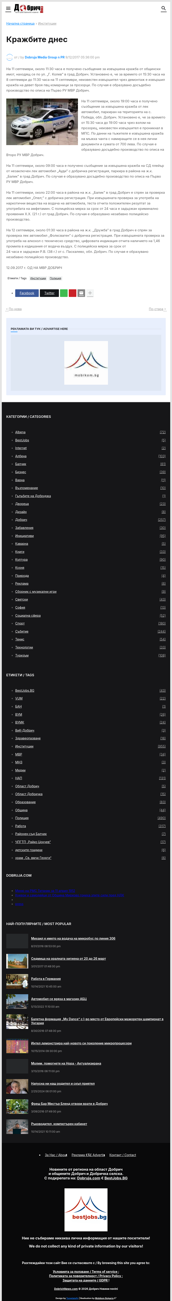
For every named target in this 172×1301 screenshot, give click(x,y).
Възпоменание (90, 488)
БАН (90, 706)
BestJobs (90, 440)
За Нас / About (56, 1155)
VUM (90, 698)
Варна (90, 480)
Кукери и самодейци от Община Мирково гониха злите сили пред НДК (69, 895)
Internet (90, 448)
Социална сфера (90, 615)
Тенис (90, 639)
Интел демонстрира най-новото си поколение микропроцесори (81, 1043)
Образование (90, 802)
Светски (90, 599)
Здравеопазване (90, 738)
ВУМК (90, 722)
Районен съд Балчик (90, 834)
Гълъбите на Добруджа (90, 496)
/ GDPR (85, 1280)
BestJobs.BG (90, 690)
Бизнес (90, 472)
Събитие (90, 631)
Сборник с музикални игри (90, 591)
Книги (90, 552)
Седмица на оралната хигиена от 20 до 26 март (68, 958)
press (19, 904)
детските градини (90, 850)
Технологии (90, 647)
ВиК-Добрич (90, 730)
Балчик (90, 464)
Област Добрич (90, 786)
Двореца (90, 504)
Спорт (90, 623)
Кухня (90, 567)
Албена (90, 456)
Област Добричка (90, 794)
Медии (90, 770)
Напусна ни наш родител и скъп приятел (63, 1083)
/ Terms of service (85, 1271)
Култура (90, 559)
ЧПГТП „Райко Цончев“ (90, 842)
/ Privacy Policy (85, 1276)
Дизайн (90, 512)
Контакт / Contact (123, 1155)
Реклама (90, 583)
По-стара (156, 309)
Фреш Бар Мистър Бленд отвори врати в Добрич (69, 1104)
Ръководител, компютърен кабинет (59, 1124)
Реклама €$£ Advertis (88, 1155)
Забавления (90, 528)
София (90, 607)
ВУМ (90, 714)
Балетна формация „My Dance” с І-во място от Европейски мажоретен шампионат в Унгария (97, 1021)
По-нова (15, 309)
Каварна (90, 543)
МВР (90, 754)
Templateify (72, 1298)
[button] (8, 8)
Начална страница (20, 23)
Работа (90, 826)
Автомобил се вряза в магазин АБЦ (59, 999)
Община (90, 810)
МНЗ (90, 762)
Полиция (55, 278)
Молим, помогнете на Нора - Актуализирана (66, 1063)
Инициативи (90, 536)
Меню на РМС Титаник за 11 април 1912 (45, 891)
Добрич (90, 519)
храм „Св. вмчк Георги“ (90, 858)
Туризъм (90, 655)
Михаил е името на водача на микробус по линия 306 (73, 938)
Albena (90, 432)
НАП (90, 778)
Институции (47, 23)
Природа (90, 575)
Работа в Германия (46, 979)
